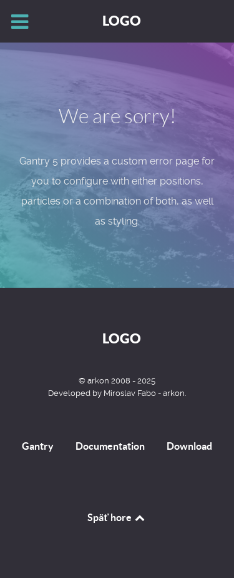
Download (189, 446)
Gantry (38, 446)
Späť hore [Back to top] (116, 517)
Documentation (110, 446)
